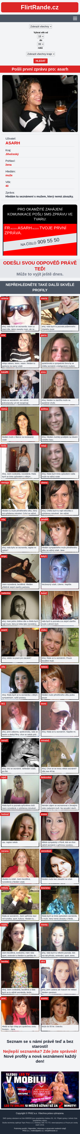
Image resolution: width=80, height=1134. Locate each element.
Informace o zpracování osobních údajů (51, 1128)
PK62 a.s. (25, 1131)
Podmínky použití (20, 1128)
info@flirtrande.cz (51, 1131)
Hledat (41, 61)
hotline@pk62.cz (37, 1131)
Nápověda (32, 1128)
